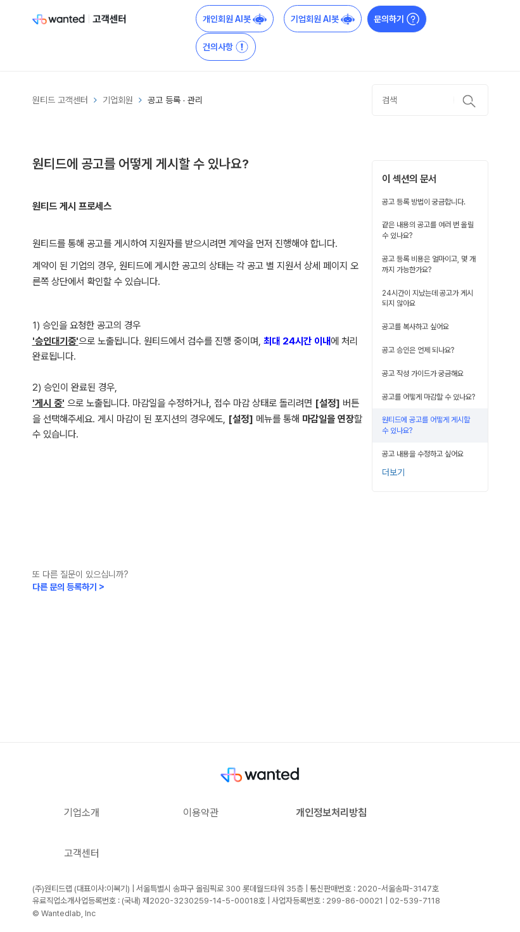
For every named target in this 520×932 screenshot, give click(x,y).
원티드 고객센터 (60, 100)
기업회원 (118, 100)
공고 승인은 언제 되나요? (418, 350)
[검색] (430, 100)
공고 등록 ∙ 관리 (175, 100)
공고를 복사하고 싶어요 (415, 326)
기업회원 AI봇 (323, 19)
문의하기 (397, 19)
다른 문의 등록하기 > (68, 587)
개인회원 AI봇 (235, 19)
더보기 (393, 472)
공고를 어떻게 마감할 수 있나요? (428, 397)
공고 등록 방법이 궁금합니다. (424, 202)
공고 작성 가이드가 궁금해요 (423, 373)
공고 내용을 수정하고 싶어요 (423, 454)
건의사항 (226, 47)
